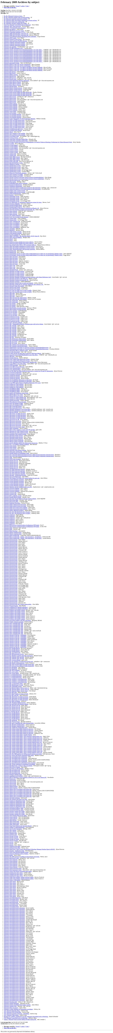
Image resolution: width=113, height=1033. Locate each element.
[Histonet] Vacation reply (10, 1002)
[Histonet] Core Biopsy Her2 (11, 136)
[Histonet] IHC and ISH (10, 325)
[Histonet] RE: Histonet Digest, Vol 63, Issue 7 (16, 691)
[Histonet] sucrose (9, 842)
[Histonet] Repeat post (10, 779)
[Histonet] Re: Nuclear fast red (12, 707)
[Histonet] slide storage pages (12, 821)
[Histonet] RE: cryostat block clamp (13, 683)
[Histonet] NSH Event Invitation (12, 459)
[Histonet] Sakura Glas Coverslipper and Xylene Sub (18, 789)
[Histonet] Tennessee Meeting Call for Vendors (16, 853)
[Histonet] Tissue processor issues (13, 868)
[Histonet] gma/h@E (9, 228)
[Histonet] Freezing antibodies (12, 203)
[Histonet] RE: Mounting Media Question (15, 702)
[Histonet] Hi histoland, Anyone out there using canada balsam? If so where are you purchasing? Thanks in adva (33, 253)
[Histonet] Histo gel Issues (11, 256)
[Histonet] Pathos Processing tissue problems (16, 507)
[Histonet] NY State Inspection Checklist (15, 472)
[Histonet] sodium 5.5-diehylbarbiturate (14, 827)
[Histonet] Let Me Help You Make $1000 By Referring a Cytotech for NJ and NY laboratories (28, 371)
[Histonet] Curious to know (11, 149)
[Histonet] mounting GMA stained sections (15, 434)
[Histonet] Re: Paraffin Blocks (12, 648)
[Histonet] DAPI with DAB (11, 161)
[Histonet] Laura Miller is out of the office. (15, 363)
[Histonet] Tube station (10, 881)
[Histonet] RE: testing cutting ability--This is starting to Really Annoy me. (23, 743)
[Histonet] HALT (8, 239)
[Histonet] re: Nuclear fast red (12, 711)
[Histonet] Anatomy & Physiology (13, 39)
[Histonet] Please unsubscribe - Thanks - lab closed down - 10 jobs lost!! (23, 538)
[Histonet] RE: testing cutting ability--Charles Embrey (18, 735)
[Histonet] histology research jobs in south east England (18, 283)
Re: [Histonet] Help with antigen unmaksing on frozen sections (20, 20)
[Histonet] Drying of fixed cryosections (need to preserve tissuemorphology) (24, 177)
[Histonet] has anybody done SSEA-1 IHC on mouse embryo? (20, 245)
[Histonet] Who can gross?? (11, 1007)
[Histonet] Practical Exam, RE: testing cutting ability (18, 604)
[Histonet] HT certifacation (11, 300)
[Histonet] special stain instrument (13, 828)
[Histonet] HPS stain (9, 293)
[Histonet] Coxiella (9, 143)
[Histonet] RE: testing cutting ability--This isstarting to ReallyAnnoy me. (23, 736)
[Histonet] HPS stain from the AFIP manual (15, 297)
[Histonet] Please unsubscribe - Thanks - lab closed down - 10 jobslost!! (23, 537)
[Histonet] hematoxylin (10, 250)
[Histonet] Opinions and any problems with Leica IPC (18, 487)
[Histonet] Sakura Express (11, 786)
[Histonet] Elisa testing (10, 181)
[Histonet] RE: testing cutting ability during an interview (19, 729)
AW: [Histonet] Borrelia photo (12, 1010)
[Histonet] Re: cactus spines (11, 672)
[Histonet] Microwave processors (13, 421)
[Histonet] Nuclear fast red (11, 460)
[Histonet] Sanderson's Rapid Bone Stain (15, 801)
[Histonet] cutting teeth (10, 154)
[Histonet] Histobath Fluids (11, 270)
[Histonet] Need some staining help (13, 451)
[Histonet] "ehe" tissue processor (12, 26)
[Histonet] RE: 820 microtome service (14, 654)
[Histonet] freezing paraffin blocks (13, 205)
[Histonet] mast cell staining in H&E (13, 403)
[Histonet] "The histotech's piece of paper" (15, 27)
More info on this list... (10, 7)
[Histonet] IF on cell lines (11, 311)
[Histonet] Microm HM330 (11, 412)
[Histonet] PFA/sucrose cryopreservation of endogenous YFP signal (21, 525)
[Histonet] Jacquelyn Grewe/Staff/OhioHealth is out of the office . (21, 355)
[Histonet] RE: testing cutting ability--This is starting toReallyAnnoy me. (23, 742)
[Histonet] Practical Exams (11, 605)
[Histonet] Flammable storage (12, 196)
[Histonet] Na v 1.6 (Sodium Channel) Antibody (16, 444)
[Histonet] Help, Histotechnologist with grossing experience (20, 249)
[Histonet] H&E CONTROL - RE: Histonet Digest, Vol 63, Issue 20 (21, 236)
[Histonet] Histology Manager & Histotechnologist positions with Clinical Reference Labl (27, 277)
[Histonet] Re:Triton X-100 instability (14, 768)
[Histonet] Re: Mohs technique (12, 701)
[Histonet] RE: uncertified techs (12, 652)
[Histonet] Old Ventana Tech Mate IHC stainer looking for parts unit (22, 478)
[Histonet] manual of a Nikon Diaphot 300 (15, 397)
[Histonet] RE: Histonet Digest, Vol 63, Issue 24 (16, 689)
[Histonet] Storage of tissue (11, 836)
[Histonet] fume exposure (11, 211)
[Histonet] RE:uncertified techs (12, 770)
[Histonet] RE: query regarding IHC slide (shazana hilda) (19, 723)
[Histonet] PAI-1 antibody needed (13, 495)
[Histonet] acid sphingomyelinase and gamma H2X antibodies (20, 36)
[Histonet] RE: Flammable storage (13, 686)
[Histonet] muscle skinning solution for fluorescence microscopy (21, 443)
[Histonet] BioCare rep (10, 76)
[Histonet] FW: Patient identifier (12, 215)
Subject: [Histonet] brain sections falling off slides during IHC (20, 1019)
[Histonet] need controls (10, 446)
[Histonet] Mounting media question (13, 435)
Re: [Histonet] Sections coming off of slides (15, 23)
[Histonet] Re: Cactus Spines (11, 673)
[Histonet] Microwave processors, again (14, 426)
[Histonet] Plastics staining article (13, 532)
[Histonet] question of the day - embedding (15, 635)
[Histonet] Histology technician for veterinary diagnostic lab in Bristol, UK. (24, 284)
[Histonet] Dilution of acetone (12, 164)
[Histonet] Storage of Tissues (11, 839)
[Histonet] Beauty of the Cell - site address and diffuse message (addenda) (23, 67)
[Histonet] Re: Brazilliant (10, 667)
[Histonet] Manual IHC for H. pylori (13, 394)
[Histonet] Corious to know (11, 137)
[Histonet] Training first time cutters (13, 872)
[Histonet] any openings (10, 47)
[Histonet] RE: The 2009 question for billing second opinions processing (23, 754)
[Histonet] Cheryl (8, 132)
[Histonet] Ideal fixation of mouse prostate (15, 308)
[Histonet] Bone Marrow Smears (12, 82)
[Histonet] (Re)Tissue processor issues (14, 30)
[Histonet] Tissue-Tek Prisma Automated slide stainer (18, 871)
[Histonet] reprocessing (10, 780)
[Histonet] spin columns (10, 830)
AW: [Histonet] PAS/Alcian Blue (12, 1012)
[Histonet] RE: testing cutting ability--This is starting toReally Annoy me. (23, 752)
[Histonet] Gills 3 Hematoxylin (12, 221)
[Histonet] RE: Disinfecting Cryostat (13, 685)
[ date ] (27, 6)
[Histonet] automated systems (12, 63)
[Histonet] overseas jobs (10, 493)
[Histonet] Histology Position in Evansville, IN (16, 280)
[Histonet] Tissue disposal (11, 859)
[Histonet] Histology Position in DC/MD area (16, 278)
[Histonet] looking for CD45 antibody (14, 384)
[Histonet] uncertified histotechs (12, 897)
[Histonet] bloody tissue (10, 79)
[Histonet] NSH (8, 457)
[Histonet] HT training (10, 303)
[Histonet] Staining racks (10, 833)
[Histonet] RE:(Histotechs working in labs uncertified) (18, 765)
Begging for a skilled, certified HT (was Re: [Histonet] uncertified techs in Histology (26, 1016)
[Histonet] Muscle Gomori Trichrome (14, 440)
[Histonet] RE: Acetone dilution (12, 660)
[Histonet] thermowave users (11, 858)
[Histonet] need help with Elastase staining (15, 450)
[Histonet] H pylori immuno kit (12, 234)
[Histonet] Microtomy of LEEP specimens (15, 413)
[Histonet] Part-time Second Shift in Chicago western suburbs (20, 498)
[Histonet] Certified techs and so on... (14, 129)
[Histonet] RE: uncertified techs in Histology (16, 757)
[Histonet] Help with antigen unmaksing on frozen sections (19, 246)
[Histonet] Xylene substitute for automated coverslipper (18, 1009)
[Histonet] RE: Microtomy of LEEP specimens (16, 696)
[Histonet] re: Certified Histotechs (13, 674)
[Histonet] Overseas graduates (12, 488)
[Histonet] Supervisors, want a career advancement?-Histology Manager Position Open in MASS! (29, 849)
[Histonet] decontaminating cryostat (13, 162)
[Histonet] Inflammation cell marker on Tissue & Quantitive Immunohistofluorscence (26, 347)
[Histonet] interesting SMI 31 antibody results (16, 350)
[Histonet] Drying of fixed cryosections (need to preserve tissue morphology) (24, 179)
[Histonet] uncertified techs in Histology (14, 908)
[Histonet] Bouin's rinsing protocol (13, 88)
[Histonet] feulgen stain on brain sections (15, 190)
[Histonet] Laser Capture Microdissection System (17, 359)
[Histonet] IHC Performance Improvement (15, 338)
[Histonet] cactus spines (10, 111)
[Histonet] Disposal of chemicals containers (15, 173)
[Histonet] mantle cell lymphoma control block (16, 393)
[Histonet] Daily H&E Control (12, 157)
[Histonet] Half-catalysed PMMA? (13, 237)
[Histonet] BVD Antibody (11, 104)
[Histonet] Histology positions (12, 281)
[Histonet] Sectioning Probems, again (14, 808)
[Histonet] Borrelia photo (10, 86)
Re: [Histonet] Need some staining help (14, 22)
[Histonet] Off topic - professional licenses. (15, 475)
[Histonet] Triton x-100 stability (12, 880)
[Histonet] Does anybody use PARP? (13, 174)
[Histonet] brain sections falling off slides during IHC (18, 92)
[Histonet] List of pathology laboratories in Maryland (18, 380)
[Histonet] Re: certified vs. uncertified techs (15, 679)
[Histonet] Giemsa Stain (10, 218)
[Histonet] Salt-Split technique (12, 798)
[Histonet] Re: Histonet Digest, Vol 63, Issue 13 (16, 688)
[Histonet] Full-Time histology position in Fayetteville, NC (19, 209)
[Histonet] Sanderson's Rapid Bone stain (14, 804)
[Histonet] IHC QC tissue (10, 341)
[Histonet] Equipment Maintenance (13, 184)
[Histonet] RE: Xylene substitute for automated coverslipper (20, 764)
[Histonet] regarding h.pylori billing (13, 776)
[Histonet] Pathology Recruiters (12, 503)
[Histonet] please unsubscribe (12, 535)
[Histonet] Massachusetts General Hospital (15, 402)
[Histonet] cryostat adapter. (11, 148)
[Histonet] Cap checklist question (13, 114)
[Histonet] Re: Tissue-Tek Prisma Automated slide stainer (19, 755)
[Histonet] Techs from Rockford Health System (16, 852)
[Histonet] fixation (9, 195)
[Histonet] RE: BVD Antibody (12, 670)
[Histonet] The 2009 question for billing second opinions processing (22, 856)
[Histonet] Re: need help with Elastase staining (16, 704)
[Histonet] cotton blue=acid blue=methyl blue (16, 139)
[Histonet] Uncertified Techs (11, 899)
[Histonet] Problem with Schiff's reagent (14, 610)
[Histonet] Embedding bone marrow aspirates (16, 183)
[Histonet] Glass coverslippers (12, 223)
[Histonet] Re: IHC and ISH (11, 695)
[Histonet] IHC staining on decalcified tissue (15, 344)
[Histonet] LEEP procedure (11, 365)
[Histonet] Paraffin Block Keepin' (13, 497)
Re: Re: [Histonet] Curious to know (13, 16)
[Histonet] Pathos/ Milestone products (14, 510)
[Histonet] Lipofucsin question (12, 375)
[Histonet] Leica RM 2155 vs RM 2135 (14, 366)
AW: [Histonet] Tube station (11, 1015)
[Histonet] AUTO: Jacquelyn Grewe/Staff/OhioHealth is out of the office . (23, 49)
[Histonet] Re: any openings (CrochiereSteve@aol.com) (18, 661)
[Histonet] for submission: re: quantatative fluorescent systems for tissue (23, 202)
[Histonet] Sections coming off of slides (14, 811)
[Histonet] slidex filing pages (11, 824)
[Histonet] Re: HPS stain (10, 692)
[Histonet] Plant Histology (11, 531)
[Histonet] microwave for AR (11, 419)
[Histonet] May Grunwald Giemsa (13, 406)
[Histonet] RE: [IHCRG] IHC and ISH (14, 657)
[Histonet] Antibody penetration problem (15, 42)
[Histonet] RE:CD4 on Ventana (12, 767)
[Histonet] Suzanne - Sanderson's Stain (14, 850)
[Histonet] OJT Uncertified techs (12, 476)
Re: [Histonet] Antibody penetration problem (16, 19)
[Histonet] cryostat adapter (11, 145)
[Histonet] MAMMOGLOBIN (12, 388)
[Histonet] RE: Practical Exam (12, 721)
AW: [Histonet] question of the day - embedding (16, 1013)
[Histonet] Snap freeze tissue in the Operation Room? (18, 826)
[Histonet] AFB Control (10, 38)
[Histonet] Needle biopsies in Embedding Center (16, 453)
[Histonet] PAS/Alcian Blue (11, 500)
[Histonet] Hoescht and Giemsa (12, 287)
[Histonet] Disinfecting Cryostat (12, 165)
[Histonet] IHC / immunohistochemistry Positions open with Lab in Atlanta (23, 324)
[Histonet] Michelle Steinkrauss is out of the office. (17, 409)
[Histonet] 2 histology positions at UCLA (15, 32)
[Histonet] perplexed (9, 515)
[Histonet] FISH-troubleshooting (12, 193)
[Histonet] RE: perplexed (10, 720)
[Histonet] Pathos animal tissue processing (15, 504)
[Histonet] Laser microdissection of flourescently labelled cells (20, 362)
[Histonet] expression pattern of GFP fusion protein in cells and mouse (22, 187)
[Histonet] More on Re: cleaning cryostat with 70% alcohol (19, 429)
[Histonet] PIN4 (8, 528)
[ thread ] (17, 6)
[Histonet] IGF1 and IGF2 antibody (13, 322)
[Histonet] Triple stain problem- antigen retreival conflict (19, 877)
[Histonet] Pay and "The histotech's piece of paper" (17, 512)
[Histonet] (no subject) (10, 29)
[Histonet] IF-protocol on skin (12, 321)
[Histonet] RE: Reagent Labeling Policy (14, 724)
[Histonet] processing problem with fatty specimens (17, 620)
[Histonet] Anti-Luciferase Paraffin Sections (15, 41)
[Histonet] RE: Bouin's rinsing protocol (14, 663)
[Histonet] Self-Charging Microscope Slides (15, 815)
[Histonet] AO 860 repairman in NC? (14, 48)
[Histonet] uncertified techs (11, 902)
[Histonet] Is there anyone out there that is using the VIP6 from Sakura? (23, 353)
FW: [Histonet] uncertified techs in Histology (16, 1018)
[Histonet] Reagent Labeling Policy (13, 774)
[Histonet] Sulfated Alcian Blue (12, 846)
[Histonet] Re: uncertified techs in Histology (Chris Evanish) (20, 762)
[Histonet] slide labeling (10, 820)
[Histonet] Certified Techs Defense (13, 130)
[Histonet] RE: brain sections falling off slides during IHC (19, 664)
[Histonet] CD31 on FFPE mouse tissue (14, 120)
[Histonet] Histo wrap (10, 265)
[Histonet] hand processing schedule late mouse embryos (19, 242)
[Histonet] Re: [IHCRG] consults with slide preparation (18, 655)
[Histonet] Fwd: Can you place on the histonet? (16, 217)
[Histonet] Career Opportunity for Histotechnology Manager (20, 118)
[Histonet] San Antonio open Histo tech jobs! (16, 799)
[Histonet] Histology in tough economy (14, 271)
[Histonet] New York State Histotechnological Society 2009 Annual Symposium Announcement (29, 454)
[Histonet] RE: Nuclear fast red (12, 705)
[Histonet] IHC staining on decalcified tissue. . (16, 346)
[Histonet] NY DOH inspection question (14, 469)
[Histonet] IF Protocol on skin (12, 316)
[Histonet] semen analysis (11, 817)
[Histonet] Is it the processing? (12, 352)
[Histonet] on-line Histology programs (14, 479)
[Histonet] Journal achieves (11, 358)
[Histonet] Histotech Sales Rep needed (14, 286)
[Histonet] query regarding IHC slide (13, 623)
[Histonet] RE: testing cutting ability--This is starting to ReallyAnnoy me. (23, 738)
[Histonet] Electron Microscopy (12, 180)
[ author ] (22, 6)
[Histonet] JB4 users (9, 356)
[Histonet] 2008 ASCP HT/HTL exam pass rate (16, 33)
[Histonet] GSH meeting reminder (13, 231)
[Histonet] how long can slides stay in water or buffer (18, 290)
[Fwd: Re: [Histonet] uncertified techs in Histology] (17, 25)
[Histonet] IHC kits (9, 337)
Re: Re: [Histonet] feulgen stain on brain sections (17, 17)
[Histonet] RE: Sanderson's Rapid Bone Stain (16, 727)
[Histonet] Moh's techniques (11, 428)
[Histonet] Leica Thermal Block (12, 368)
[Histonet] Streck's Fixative (11, 840)
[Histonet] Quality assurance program (14, 622)
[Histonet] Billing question (11, 74)
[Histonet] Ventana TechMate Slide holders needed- (17, 1005)
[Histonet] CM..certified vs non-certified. (15, 133)
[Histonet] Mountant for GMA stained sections (16, 431)
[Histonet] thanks (8, 855)
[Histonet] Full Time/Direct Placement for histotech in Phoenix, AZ (21, 208)
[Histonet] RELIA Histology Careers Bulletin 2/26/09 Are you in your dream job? (25, 777)
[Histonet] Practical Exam (11, 539)
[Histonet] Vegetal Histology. (11, 1003)
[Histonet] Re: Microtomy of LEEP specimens (16, 699)
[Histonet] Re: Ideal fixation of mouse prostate (16, 694)
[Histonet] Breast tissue (10, 96)
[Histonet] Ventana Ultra (10, 1006)
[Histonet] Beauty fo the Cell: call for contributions (17, 64)
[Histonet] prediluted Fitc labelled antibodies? (16, 607)
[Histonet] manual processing (11, 400)
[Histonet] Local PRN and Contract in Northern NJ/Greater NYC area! (22, 382)
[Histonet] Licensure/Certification (13, 372)
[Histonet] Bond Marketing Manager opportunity (17, 80)
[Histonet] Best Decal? (10, 71)
